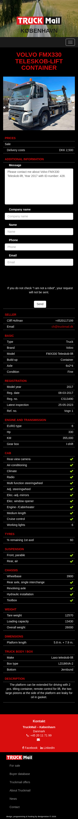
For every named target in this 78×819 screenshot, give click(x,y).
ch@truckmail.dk (62, 326)
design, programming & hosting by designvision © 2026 (31, 816)
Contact (15, 807)
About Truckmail (20, 790)
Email (13, 255)
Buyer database (20, 774)
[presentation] (4, 108)
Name (13, 224)
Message (15, 165)
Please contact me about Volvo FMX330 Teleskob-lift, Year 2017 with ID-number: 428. (39, 186)
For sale (15, 765)
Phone (13, 240)
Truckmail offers (20, 782)
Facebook (31, 747)
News (13, 798)
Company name (20, 209)
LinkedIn (49, 747)
